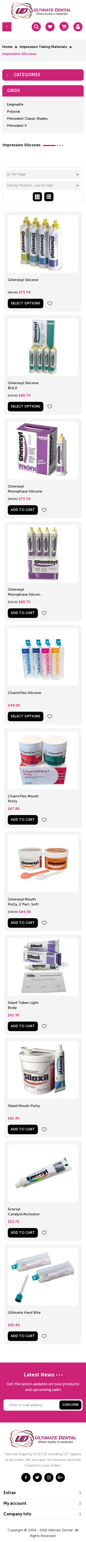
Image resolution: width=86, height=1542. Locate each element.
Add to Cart (23, 510)
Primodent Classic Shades (27, 119)
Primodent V (17, 126)
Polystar (13, 111)
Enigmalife (15, 104)
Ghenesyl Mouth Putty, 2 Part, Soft (23, 901)
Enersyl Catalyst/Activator (24, 1211)
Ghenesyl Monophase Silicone (25, 488)
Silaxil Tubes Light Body (23, 1005)
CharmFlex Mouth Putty (23, 798)
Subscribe (70, 1404)
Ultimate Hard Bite (24, 1312)
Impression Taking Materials (43, 47)
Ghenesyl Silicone (23, 280)
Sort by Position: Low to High (30, 185)
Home (7, 47)
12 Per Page (16, 174)
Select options (25, 303)
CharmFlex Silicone (24, 693)
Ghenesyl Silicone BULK (23, 385)
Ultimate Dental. (61, 1530)
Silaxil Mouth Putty (24, 1106)
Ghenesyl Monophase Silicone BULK (25, 592)
